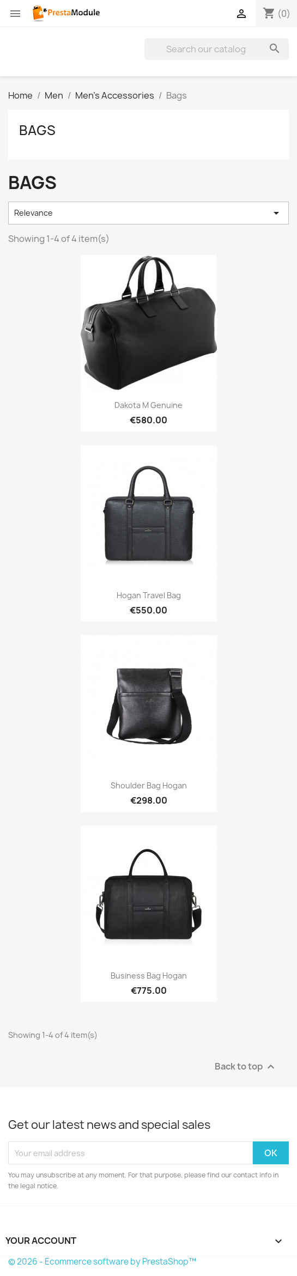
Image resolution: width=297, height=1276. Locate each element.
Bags (37, 130)
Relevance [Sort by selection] (148, 213)
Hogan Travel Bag (149, 595)
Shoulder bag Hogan (149, 785)
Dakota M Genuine (148, 405)
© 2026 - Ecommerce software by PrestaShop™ (102, 1261)
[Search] (216, 49)
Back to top (246, 1067)
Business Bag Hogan (149, 975)
